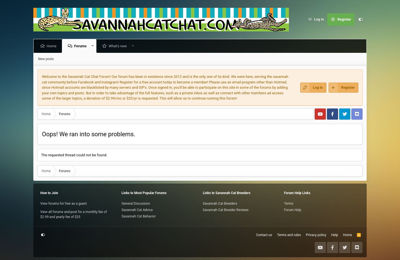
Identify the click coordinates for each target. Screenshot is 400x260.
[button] (93, 46)
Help (334, 235)
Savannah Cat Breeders (220, 203)
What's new (119, 46)
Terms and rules (289, 235)
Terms (289, 203)
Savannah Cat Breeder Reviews (226, 210)
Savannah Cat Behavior (139, 216)
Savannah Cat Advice (137, 210)
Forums (81, 46)
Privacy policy (316, 235)
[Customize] (360, 19)
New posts (46, 59)
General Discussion (136, 203)
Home (53, 46)
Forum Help (292, 210)
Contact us (264, 235)
